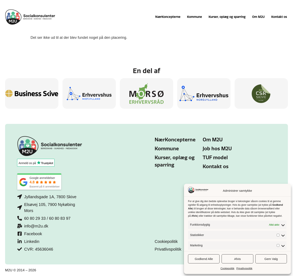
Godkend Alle (204, 259)
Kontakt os (279, 17)
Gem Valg (271, 259)
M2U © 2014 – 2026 (20, 270)
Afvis (237, 259)
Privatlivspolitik (244, 268)
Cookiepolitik (227, 268)
